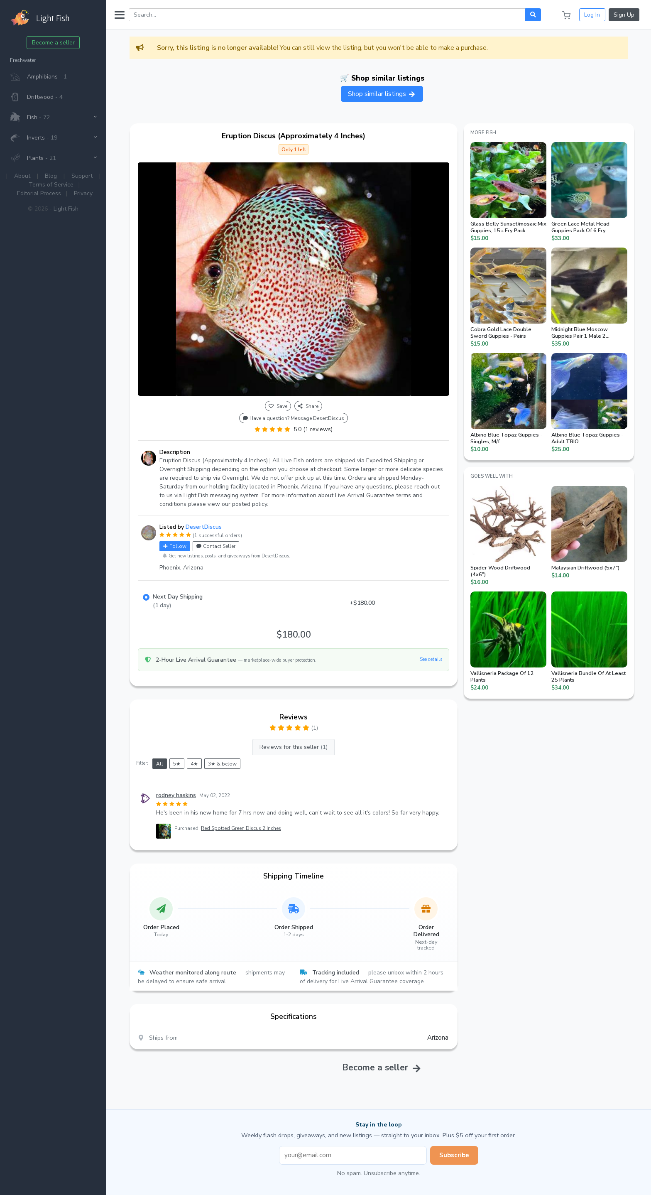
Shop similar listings (382, 93)
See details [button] (431, 659)
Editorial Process (39, 193)
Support (82, 176)
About (22, 176)
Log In (592, 15)
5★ (177, 764)
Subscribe (454, 1155)
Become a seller (53, 43)
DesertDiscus (204, 527)
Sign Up (624, 15)
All (159, 764)
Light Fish (66, 209)
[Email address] (353, 1155)
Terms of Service (51, 185)
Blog (51, 176)
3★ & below (222, 764)
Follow (174, 546)
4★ (194, 764)
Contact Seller (215, 546)
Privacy (83, 193)
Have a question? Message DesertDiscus (293, 418)
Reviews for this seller (293, 747)
